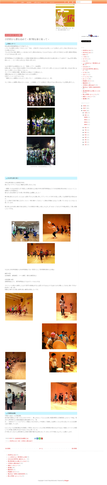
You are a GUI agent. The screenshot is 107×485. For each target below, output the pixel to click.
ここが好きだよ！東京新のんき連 (17, 457)
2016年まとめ (13, 441)
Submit (74, 4)
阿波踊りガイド (87, 81)
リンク (45, 2)
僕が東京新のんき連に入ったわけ (17, 461)
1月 (86, 144)
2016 (84, 110)
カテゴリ (52, 2)
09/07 (86, 124)
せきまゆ (85, 66)
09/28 (86, 117)
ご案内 (22, 2)
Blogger (66, 480)
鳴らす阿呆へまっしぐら (90, 94)
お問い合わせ (37, 2)
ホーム (41, 448)
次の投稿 (7, 448)
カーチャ (85, 59)
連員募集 (29, 2)
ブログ (15, 2)
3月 (86, 139)
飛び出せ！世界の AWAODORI (91, 87)
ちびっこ (85, 74)
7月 (86, 130)
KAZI (19, 441)
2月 (86, 142)
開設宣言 (85, 83)
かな (84, 61)
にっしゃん (86, 76)
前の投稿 (74, 448)
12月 (86, 112)
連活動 (85, 98)
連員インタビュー (88, 96)
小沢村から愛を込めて (27, 441)
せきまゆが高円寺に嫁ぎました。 (17, 459)
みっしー (85, 78)
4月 (86, 137)
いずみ (85, 56)
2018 (84, 105)
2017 (84, 108)
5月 (86, 135)
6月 (86, 132)
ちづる (85, 72)
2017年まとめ (87, 52)
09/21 (86, 119)
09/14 (86, 122)
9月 (86, 115)
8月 (86, 127)
